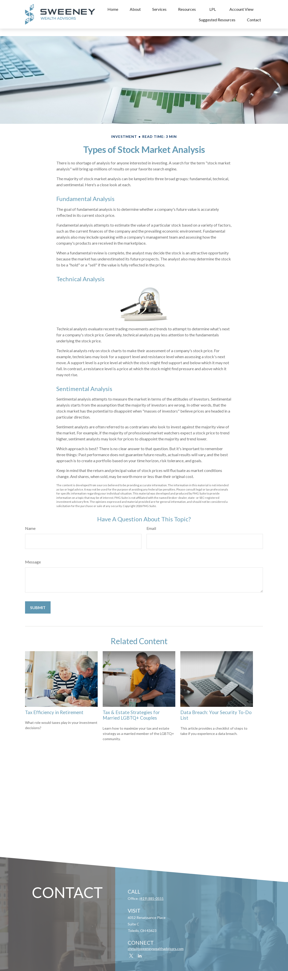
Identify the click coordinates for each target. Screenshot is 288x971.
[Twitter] (131, 955)
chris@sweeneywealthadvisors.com (156, 948)
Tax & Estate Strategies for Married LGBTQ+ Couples (131, 715)
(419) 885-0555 (151, 898)
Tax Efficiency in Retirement (54, 712)
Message (33, 561)
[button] (112, 9)
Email (151, 528)
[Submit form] (38, 607)
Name (30, 528)
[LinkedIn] (139, 955)
